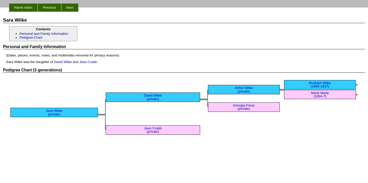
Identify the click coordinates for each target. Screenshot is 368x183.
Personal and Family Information (44, 34)
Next (69, 7)
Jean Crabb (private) (153, 129)
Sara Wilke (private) (54, 112)
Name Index (23, 7)
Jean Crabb (88, 62)
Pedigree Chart (31, 37)
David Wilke (63, 62)
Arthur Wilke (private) (244, 89)
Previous (49, 7)
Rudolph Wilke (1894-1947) (320, 84)
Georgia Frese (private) (244, 107)
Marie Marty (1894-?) (320, 94)
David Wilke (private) (153, 97)
